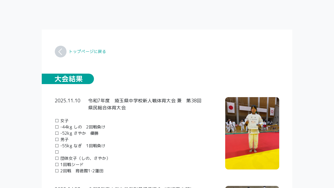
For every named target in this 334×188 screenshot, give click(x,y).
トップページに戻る (87, 51)
